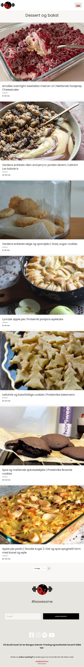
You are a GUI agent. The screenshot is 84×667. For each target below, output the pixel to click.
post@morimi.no (42, 661)
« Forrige (37, 568)
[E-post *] (23, 616)
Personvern (42, 664)
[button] (78, 5)
